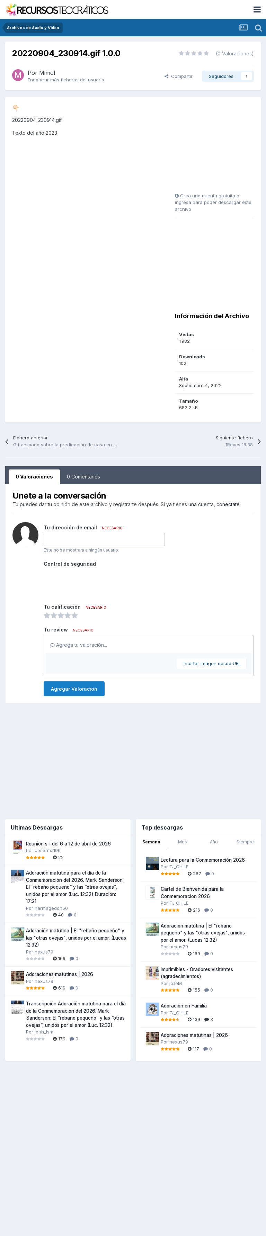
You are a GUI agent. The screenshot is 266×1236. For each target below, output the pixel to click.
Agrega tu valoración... (78, 645)
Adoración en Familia (184, 1006)
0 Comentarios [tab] (83, 477)
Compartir (179, 76)
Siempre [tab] (245, 841)
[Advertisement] (218, 147)
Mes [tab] (182, 841)
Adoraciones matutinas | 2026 (59, 974)
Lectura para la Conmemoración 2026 (203, 860)
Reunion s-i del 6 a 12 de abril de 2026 (68, 844)
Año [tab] (214, 841)
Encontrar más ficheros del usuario (66, 79)
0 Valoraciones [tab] (34, 477)
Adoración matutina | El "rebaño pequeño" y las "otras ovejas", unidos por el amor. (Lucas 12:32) (76, 938)
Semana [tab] (151, 841)
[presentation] (96, 582)
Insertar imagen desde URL (212, 663)
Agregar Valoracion (74, 689)
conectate (228, 504)
